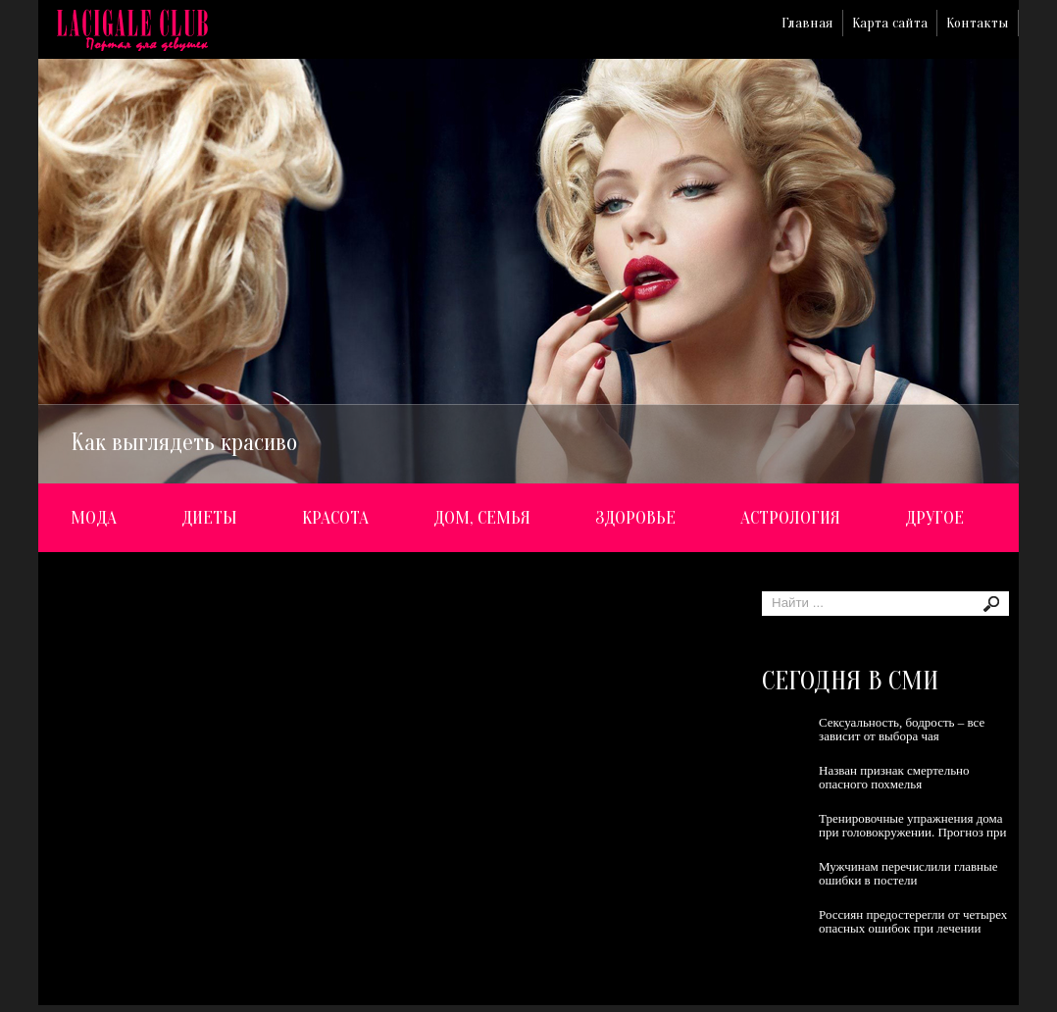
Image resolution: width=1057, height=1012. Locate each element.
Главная (807, 23)
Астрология (790, 518)
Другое (934, 518)
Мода (94, 518)
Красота (335, 518)
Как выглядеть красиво (184, 443)
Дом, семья (481, 518)
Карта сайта (890, 23)
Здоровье (635, 518)
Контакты (977, 23)
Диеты (209, 518)
